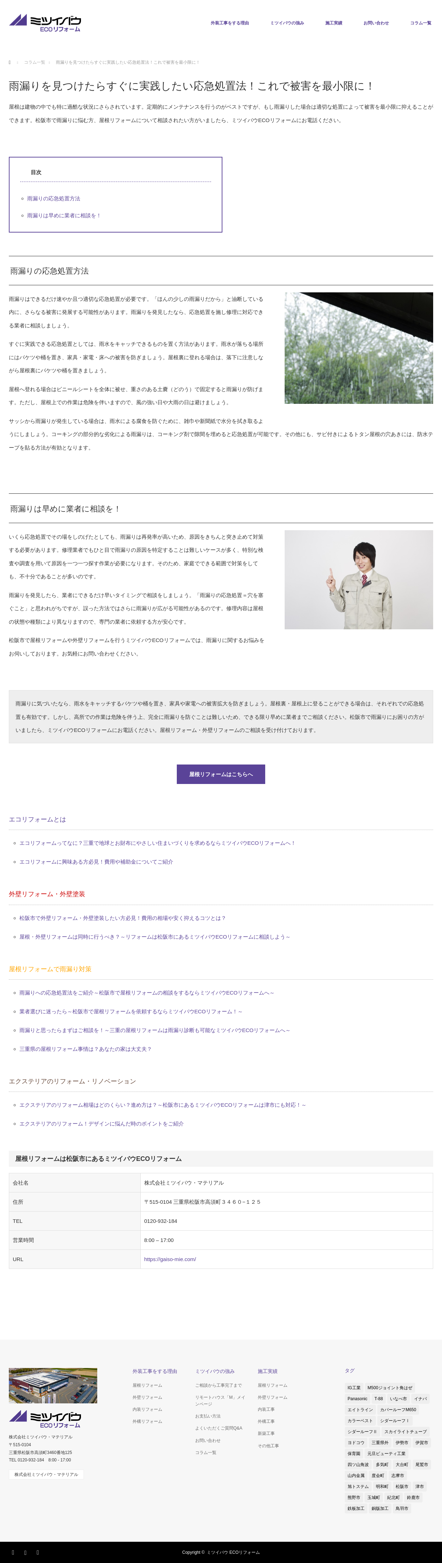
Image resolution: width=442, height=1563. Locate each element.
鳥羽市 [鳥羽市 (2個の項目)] (402, 1508)
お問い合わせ (376, 23)
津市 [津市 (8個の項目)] (419, 1486)
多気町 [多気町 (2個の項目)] (382, 1464)
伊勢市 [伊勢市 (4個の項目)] (402, 1442)
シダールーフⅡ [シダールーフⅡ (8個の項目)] (362, 1431)
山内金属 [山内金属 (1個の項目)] (356, 1475)
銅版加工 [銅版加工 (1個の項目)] (380, 1508)
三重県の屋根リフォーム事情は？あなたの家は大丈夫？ (85, 1049)
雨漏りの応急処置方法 (53, 198)
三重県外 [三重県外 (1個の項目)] (380, 1442)
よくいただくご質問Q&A (218, 1428)
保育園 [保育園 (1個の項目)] (354, 1453)
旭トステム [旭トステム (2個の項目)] (358, 1486)
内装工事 (266, 1409)
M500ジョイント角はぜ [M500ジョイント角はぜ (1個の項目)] (390, 1387)
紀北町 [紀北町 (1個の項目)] (393, 1497)
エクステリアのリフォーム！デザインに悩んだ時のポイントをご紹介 (101, 1124)
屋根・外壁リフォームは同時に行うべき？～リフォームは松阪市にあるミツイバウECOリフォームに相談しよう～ (155, 937)
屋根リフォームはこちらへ (221, 774)
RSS (39, 1551)
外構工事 (266, 1421)
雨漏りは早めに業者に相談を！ (64, 215)
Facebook (14, 1551)
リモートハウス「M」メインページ (220, 1401)
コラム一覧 (420, 23)
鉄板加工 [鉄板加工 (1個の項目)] (356, 1508)
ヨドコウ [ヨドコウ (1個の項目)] (356, 1442)
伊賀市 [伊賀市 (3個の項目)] (421, 1442)
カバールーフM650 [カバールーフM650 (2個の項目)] (398, 1409)
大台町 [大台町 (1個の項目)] (402, 1464)
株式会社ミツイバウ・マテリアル (46, 1474)
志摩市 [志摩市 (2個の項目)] (397, 1475)
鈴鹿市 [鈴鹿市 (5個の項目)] (413, 1497)
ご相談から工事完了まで (218, 1385)
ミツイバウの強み (287, 23)
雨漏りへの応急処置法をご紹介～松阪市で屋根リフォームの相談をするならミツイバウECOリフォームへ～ (147, 993)
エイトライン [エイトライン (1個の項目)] (360, 1409)
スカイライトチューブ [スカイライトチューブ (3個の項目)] (405, 1431)
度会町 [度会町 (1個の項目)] (378, 1475)
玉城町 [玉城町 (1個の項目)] (373, 1497)
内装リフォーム (147, 1409)
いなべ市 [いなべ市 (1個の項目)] (398, 1398)
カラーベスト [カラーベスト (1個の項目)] (360, 1420)
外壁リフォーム (147, 1397)
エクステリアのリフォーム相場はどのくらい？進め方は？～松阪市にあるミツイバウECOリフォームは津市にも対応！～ (163, 1105)
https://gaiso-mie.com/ (170, 1259)
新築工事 (266, 1433)
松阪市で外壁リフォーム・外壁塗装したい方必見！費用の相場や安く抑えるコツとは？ (122, 918)
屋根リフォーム (147, 1385)
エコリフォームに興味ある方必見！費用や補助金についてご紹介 (96, 862)
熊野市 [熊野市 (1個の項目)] (354, 1497)
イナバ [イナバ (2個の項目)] (420, 1398)
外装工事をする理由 (230, 23)
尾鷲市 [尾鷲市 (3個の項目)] (421, 1464)
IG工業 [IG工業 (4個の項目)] (354, 1387)
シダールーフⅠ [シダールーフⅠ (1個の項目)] (395, 1420)
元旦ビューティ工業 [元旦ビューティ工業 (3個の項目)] (386, 1453)
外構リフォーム (147, 1421)
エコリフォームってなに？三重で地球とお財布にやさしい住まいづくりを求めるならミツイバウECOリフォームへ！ (157, 843)
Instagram (26, 1551)
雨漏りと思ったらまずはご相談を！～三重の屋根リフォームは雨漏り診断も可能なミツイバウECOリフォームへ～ (155, 1030)
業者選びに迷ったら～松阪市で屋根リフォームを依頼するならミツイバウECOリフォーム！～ (131, 1011)
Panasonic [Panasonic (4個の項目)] (357, 1398)
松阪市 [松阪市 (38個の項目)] (402, 1486)
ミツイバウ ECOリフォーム (233, 1552)
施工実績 (333, 23)
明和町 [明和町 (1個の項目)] (382, 1486)
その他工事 (268, 1445)
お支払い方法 (208, 1416)
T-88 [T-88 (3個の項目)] (378, 1398)
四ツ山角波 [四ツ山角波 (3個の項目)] (358, 1464)
